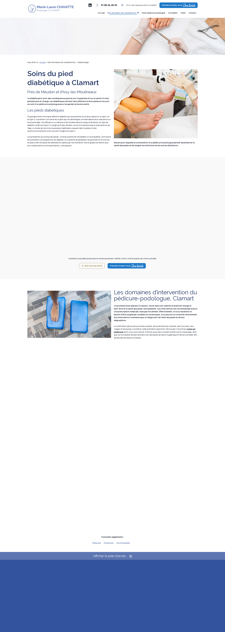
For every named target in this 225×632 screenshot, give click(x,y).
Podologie (108, 543)
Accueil (101, 12)
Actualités (173, 12)
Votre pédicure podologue (153, 12)
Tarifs (183, 12)
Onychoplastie (123, 543)
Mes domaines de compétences (121, 12)
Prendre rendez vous (178, 5)
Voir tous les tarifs (92, 265)
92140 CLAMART (141, 5)
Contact (192, 12)
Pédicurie (96, 543)
